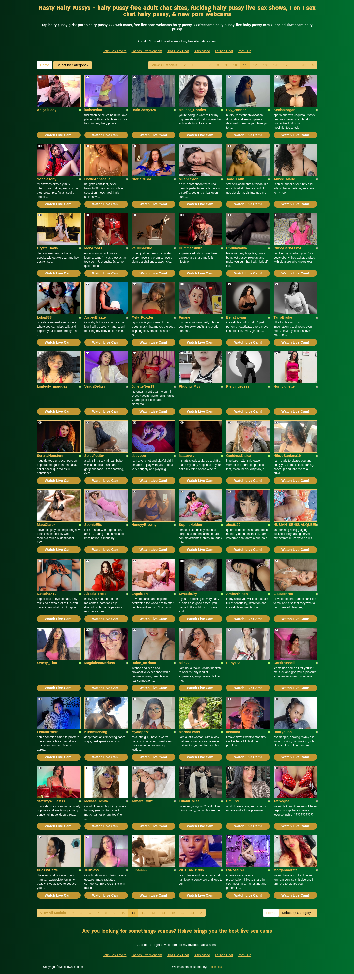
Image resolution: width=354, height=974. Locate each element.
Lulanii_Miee (189, 801)
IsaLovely (187, 455)
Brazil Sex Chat (178, 51)
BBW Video (202, 51)
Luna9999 (140, 870)
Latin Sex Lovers (115, 51)
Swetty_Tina (47, 663)
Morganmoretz (285, 870)
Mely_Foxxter (142, 317)
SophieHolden (190, 525)
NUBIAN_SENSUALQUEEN (296, 525)
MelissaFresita (96, 801)
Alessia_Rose (95, 594)
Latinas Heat (224, 51)
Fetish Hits (215, 967)
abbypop (139, 455)
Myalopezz (140, 732)
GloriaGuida (141, 179)
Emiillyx (232, 801)
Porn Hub (244, 51)
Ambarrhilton (237, 594)
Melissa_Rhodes (192, 110)
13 (265, 65)
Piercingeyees (237, 386)
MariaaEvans (189, 732)
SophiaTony (46, 179)
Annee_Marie (284, 179)
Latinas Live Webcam (147, 51)
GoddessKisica (238, 455)
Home (44, 65)
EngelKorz (140, 594)
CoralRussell (284, 663)
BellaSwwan (236, 317)
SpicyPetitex (94, 455)
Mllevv (184, 663)
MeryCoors (93, 248)
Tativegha (281, 801)
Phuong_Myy (189, 386)
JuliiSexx (91, 870)
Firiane (184, 317)
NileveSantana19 (287, 455)
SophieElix (93, 525)
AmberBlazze (95, 317)
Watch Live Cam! (59, 135)
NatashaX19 (46, 594)
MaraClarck (46, 525)
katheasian (93, 110)
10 (235, 65)
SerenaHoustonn (50, 455)
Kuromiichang (95, 732)
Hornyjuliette (284, 386)
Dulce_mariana (144, 663)
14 (275, 65)
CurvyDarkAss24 (287, 248)
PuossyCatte (47, 870)
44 (304, 65)
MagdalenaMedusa (99, 663)
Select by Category (72, 65)
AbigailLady (46, 110)
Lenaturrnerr (47, 732)
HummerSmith (191, 248)
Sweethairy (188, 594)
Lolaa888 (44, 317)
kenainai (233, 732)
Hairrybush (283, 732)
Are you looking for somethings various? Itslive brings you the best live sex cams (177, 931)
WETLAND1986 (191, 870)
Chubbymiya (236, 248)
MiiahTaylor (188, 179)
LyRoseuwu (235, 870)
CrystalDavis (47, 248)
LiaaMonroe (283, 594)
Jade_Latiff (235, 179)
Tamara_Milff (142, 801)
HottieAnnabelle (97, 179)
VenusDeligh (94, 386)
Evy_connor (236, 110)
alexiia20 (233, 525)
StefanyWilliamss (51, 801)
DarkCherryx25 (144, 110)
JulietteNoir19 (143, 386)
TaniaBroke (283, 317)
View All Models (164, 65)
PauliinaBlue (142, 248)
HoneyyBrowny (144, 525)
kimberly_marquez (52, 386)
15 (285, 65)
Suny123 (233, 663)
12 (255, 65)
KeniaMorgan (284, 110)
